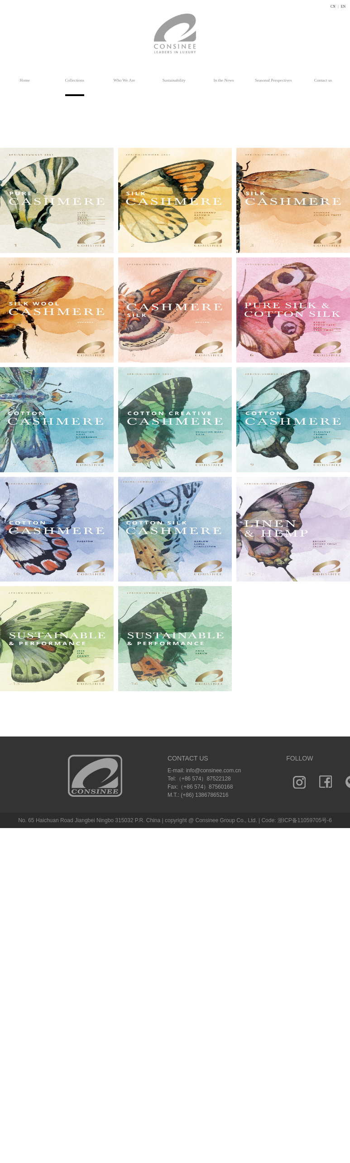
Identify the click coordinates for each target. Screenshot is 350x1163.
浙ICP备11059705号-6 (305, 820)
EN (343, 7)
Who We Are (124, 80)
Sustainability (174, 80)
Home (25, 80)
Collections (74, 80)
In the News (224, 80)
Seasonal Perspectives (273, 80)
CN (333, 7)
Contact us (323, 80)
